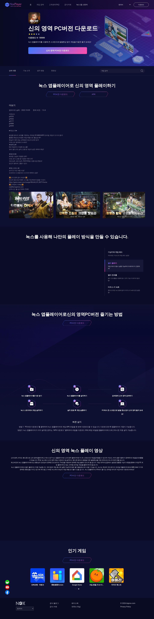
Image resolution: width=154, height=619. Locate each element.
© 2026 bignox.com (127, 603)
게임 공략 (40, 5)
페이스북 (75, 603)
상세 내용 (12, 71)
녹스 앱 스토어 (82, 5)
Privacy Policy (125, 607)
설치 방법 (40, 71)
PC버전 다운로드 (60, 94)
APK (93, 94)
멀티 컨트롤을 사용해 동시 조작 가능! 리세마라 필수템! (124, 279)
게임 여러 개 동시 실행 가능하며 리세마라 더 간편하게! (124, 267)
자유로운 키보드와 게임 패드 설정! (118, 255)
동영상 (53, 71)
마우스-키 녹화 (113, 287)
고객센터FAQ (54, 5)
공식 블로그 (54, 603)
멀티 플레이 (112, 263)
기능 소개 (26, 71)
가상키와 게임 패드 (115, 252)
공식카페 (67, 5)
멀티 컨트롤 (112, 275)
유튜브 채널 (76, 607)
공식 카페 (53, 607)
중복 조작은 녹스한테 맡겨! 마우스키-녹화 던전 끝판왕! (124, 291)
